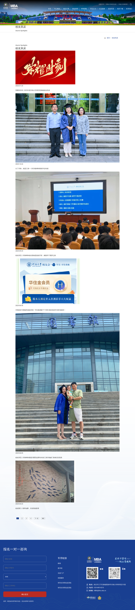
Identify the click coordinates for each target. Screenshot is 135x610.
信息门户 (61, 573)
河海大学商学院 (123, 4)
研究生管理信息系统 (64, 583)
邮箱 (59, 563)
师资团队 (84, 9)
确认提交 (24, 594)
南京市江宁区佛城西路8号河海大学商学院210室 (110, 584)
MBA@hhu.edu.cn (100, 590)
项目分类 (66, 9)
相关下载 (120, 9)
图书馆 (60, 568)
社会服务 (102, 9)
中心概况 (57, 9)
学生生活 (93, 9)
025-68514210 (99, 587)
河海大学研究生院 (111, 4)
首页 (49, 9)
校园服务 (61, 578)
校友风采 (111, 9)
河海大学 (101, 4)
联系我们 (129, 9)
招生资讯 (75, 9)
